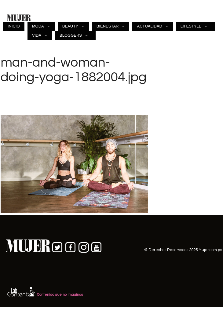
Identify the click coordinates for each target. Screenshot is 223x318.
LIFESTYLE (191, 26)
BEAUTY (70, 26)
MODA (38, 26)
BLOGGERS (71, 35)
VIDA (36, 35)
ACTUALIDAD (149, 26)
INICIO (14, 26)
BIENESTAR (108, 26)
